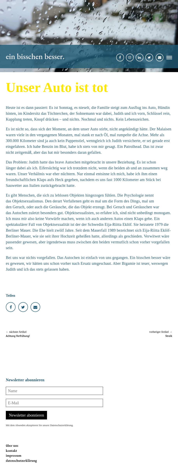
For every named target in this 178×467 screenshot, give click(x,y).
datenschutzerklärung (21, 460)
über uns (12, 445)
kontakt (11, 450)
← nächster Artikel (16, 331)
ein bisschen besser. (35, 56)
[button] (167, 58)
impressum (13, 455)
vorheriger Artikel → (160, 331)
